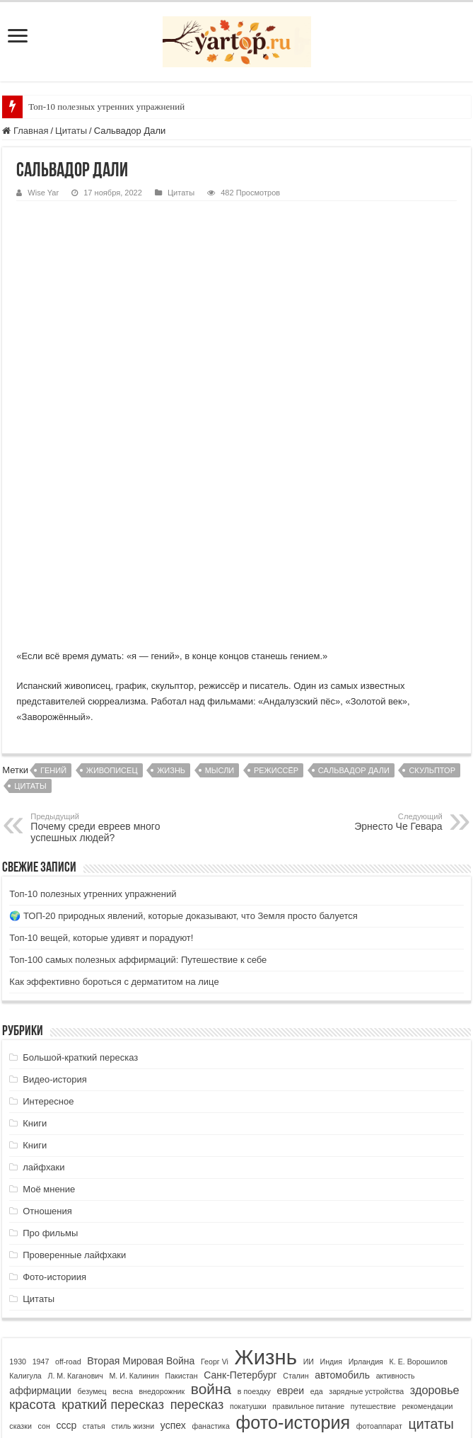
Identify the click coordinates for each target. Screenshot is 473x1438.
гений (53, 577)
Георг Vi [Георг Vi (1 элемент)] (214, 1168)
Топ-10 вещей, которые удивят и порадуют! (101, 744)
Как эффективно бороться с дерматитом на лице (113, 788)
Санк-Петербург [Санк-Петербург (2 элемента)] (240, 1181)
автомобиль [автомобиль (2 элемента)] (342, 1181)
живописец (112, 577)
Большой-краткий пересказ (80, 864)
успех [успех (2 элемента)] (173, 1232)
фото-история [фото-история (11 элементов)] (293, 1229)
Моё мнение (49, 996)
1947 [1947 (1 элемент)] (41, 1168)
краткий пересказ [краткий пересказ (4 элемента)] (113, 1211)
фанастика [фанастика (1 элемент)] (211, 1232)
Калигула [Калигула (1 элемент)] (25, 1182)
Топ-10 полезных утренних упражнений (106, 106)
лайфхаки (43, 974)
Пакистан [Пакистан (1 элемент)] (181, 1182)
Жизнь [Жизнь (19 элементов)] (266, 1163)
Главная (25, 130)
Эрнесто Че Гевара (370, 629)
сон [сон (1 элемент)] (44, 1232)
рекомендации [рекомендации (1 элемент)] (427, 1213)
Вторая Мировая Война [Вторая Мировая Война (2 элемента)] (140, 1167)
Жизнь (171, 577)
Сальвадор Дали (354, 577)
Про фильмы (50, 1039)
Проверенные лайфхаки (74, 1061)
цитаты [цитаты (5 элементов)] (431, 1230)
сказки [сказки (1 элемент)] (20, 1232)
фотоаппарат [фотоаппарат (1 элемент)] (379, 1232)
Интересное (48, 908)
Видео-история (55, 886)
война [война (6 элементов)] (211, 1195)
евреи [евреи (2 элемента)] (290, 1197)
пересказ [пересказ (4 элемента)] (197, 1211)
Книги (35, 930)
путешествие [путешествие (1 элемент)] (373, 1213)
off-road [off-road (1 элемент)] (68, 1168)
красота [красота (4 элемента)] (32, 1211)
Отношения (47, 1017)
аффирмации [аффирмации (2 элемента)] (40, 1197)
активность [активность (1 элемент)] (395, 1182)
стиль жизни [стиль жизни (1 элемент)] (132, 1232)
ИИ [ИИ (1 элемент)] (308, 1168)
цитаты (30, 592)
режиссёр (276, 577)
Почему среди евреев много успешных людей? (102, 634)
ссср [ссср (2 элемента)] (66, 1232)
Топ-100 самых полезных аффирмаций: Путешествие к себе (138, 766)
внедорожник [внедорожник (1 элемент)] (162, 1198)
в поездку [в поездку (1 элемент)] (254, 1198)
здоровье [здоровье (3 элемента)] (435, 1196)
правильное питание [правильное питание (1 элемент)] (308, 1213)
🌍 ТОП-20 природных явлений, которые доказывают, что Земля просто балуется (183, 722)
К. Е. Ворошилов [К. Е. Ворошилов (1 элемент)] (419, 1168)
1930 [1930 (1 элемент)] (17, 1168)
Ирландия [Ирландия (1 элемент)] (366, 1168)
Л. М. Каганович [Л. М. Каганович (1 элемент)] (75, 1182)
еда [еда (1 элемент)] (316, 1198)
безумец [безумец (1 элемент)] (92, 1198)
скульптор (432, 577)
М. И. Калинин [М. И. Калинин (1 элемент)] (133, 1182)
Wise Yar (43, 192)
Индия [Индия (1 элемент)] (331, 1168)
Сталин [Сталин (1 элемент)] (295, 1182)
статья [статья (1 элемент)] (94, 1232)
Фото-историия (54, 1083)
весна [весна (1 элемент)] (122, 1198)
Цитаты (71, 130)
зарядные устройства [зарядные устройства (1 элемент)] (366, 1198)
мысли (220, 577)
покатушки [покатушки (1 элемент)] (248, 1213)
